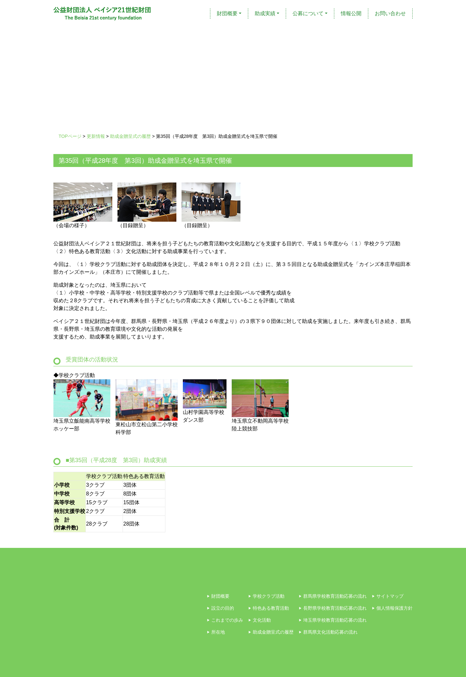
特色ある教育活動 (268, 608)
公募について (308, 13)
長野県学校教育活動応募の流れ (333, 608)
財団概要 (227, 13)
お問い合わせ (390, 13)
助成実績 (265, 13)
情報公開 (351, 13)
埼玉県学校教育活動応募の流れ (333, 620)
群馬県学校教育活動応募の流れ (333, 596)
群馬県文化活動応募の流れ (328, 632)
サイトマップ (388, 596)
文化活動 (259, 620)
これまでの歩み (225, 620)
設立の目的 (220, 608)
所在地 (216, 632)
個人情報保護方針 (392, 608)
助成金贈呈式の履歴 (271, 632)
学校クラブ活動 (266, 596)
